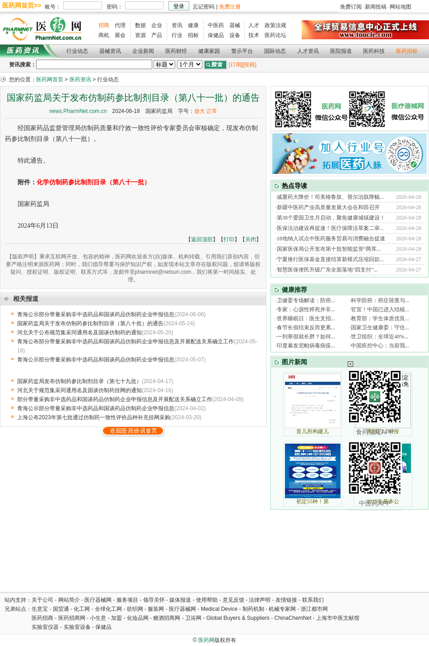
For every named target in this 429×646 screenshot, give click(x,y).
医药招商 (42, 618)
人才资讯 (308, 51)
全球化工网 (108, 609)
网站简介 (69, 600)
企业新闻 (143, 51)
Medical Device (219, 609)
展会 (120, 35)
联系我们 (313, 600)
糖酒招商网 (166, 618)
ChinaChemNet (292, 618)
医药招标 (407, 51)
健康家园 (209, 51)
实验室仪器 (45, 627)
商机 (103, 35)
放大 (199, 111)
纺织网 (135, 609)
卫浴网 (194, 618)
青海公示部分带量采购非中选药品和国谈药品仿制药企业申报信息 (95, 314)
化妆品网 (138, 618)
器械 (234, 25)
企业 (156, 25)
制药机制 (253, 609)
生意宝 (40, 609)
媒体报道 (180, 600)
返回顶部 (202, 239)
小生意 (98, 618)
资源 (140, 35)
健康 (193, 25)
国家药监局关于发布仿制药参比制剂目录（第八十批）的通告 (90, 323)
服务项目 (127, 600)
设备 (234, 35)
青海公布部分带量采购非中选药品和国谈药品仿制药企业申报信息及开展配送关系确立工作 (125, 341)
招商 (103, 25)
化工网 (82, 609)
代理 (120, 25)
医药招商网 (71, 618)
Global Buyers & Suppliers (238, 618)
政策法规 (275, 25)
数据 (140, 25)
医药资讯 (80, 79)
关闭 (250, 239)
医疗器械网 (98, 600)
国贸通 (61, 609)
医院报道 (341, 51)
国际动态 (275, 51)
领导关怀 (154, 600)
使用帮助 (207, 600)
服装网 (156, 609)
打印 (229, 239)
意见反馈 (233, 600)
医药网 (206, 640)
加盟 (117, 618)
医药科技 (374, 51)
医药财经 (176, 51)
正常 (211, 111)
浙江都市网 (314, 609)
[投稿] (249, 64)
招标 (193, 35)
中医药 (216, 25)
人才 (253, 25)
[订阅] (235, 64)
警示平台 (242, 51)
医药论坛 (275, 35)
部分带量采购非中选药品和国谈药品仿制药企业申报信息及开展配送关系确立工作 (114, 399)
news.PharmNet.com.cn (78, 111)
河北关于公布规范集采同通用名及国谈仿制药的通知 (79, 332)
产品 (156, 35)
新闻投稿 (376, 7)
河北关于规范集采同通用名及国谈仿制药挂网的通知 (79, 390)
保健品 (216, 35)
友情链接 (286, 600)
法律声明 (259, 600)
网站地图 (400, 7)
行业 (177, 35)
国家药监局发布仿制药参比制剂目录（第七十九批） (79, 381)
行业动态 (77, 51)
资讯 (177, 25)
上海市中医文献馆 (337, 618)
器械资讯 (110, 51)
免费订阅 (351, 7)
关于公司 (42, 600)
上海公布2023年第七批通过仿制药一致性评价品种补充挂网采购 (93, 417)
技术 (253, 35)
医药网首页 (49, 79)
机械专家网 (282, 609)
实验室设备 (77, 627)
